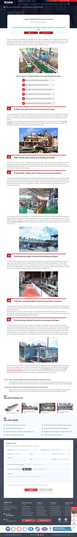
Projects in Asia (68, 506)
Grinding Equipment (40, 506)
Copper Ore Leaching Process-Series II (15, 434)
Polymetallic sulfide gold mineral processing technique (38, 89)
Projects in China (68, 515)
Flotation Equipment (40, 508)
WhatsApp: (10, 457)
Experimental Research (26, 506)
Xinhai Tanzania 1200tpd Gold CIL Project (15, 425)
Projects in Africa (68, 508)
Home (7, 7)
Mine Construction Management (27, 512)
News (68, 4)
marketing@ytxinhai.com (50, 0)
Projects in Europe (68, 512)
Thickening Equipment (41, 512)
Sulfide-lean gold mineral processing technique (36, 80)
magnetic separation (17, 221)
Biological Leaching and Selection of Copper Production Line (58, 431)
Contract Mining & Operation (47, 4)
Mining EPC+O (26, 4)
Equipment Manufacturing (26, 508)
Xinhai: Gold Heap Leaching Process (14, 428)
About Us (20, 4)
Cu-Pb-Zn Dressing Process (55, 510)
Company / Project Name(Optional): (15, 464)
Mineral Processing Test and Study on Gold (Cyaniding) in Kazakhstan (20, 431)
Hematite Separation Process (55, 512)
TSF (39, 4)
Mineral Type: (44, 449)
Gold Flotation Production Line (56, 506)
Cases (65, 4)
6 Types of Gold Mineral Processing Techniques (32, 7)
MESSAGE (46, 32)
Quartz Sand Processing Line (55, 515)
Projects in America (68, 510)
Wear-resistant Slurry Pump (42, 515)
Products (56, 4)
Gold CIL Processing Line (55, 508)
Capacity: (9, 453)
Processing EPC (34, 4)
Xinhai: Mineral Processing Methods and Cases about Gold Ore (58, 425)
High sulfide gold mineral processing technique (36, 85)
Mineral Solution (16, 7)
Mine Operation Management (27, 515)
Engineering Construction (26, 510)
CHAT (31, 32)
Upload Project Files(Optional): (14, 469)
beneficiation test (47, 369)
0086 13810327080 (64, 0)
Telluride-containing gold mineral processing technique (38, 98)
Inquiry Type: (10, 449)
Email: (31, 459)
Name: (31, 453)
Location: (54, 459)
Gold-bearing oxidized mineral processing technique (38, 103)
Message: (9, 473)
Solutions (61, 4)
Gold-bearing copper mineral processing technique (37, 94)
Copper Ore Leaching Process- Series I (53, 434)
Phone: (54, 453)
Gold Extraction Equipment (42, 510)
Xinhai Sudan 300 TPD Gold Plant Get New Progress (56, 428)
